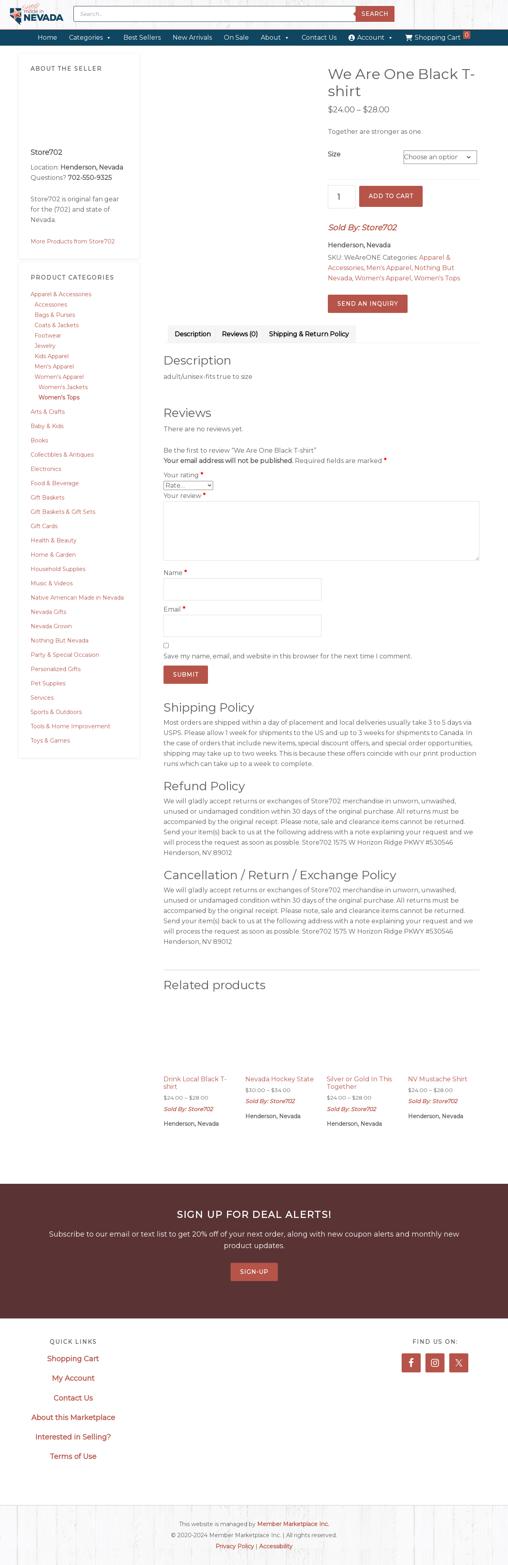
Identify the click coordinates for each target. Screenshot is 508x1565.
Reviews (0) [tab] (240, 334)
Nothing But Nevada (60, 640)
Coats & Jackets (57, 325)
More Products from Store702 (73, 241)
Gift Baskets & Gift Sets (63, 511)
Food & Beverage (55, 483)
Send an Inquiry (367, 303)
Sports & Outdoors (56, 712)
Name (175, 573)
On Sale (236, 37)
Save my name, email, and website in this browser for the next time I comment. (288, 656)
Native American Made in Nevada (77, 597)
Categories (90, 37)
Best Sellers (142, 37)
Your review (185, 496)
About (275, 37)
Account (375, 37)
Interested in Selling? (73, 1437)
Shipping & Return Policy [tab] (309, 334)
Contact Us (319, 37)
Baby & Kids (47, 426)
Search (375, 13)
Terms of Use (73, 1456)
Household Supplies (58, 569)
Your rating (183, 475)
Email (174, 609)
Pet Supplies (48, 683)
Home (47, 37)
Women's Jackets (63, 387)
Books (39, 440)
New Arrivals (192, 37)
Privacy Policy (235, 1546)
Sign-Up (254, 1272)
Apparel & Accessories (61, 294)
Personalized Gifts (56, 669)
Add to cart (391, 196)
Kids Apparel (52, 356)
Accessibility (275, 1546)
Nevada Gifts (48, 612)
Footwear (48, 335)
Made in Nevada (36, 15)
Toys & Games (50, 740)
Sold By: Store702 (362, 227)
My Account (73, 1378)
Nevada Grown (51, 626)
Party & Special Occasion (65, 654)
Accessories (51, 304)
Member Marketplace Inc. (293, 1524)
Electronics (46, 469)
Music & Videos (52, 583)
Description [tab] (193, 334)
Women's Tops (58, 397)
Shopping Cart (442, 36)
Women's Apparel (59, 376)
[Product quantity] (342, 196)
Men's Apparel (54, 366)
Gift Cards (44, 526)
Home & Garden (53, 554)
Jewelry (45, 345)
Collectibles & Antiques (62, 454)
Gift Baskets (47, 497)
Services (42, 697)
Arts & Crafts (48, 411)
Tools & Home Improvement (70, 726)
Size (334, 154)
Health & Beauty (54, 540)
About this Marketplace (73, 1417)
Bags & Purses (55, 314)
